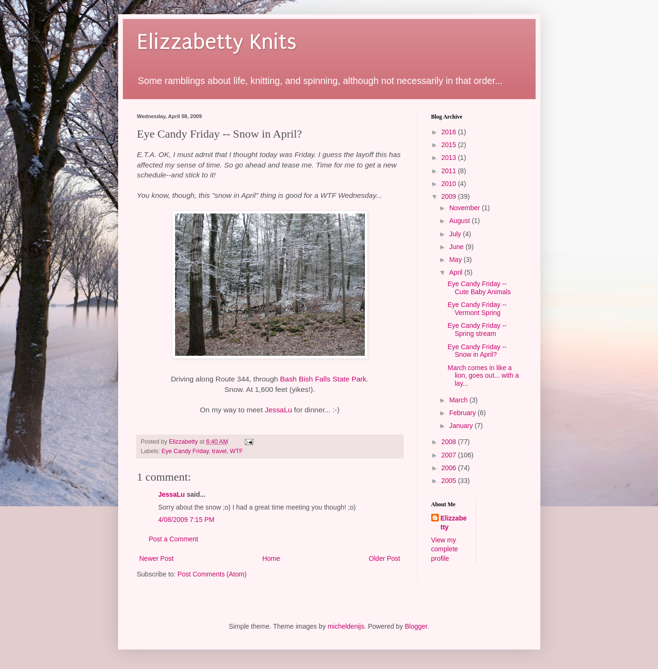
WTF (236, 451)
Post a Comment (173, 539)
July (456, 234)
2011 (449, 171)
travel (219, 451)
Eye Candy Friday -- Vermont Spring (476, 308)
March (459, 400)
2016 (449, 132)
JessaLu (278, 410)
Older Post (384, 558)
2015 (449, 145)
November (465, 208)
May (456, 259)
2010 (449, 183)
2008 (449, 442)
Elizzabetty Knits (217, 42)
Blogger (416, 626)
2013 (449, 157)
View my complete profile (444, 549)
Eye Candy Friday (185, 451)
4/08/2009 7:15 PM (186, 519)
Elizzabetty (454, 522)
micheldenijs (346, 626)
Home (271, 558)
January (462, 425)
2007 (449, 455)
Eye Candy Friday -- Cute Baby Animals (478, 288)
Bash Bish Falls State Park (323, 379)
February (463, 413)
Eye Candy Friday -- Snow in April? (476, 351)
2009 (449, 196)
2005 (449, 480)
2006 (449, 468)
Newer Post (156, 558)
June (457, 247)
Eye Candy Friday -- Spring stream (476, 329)
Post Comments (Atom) (211, 574)
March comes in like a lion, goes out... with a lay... (483, 376)
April (456, 272)
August (460, 220)
